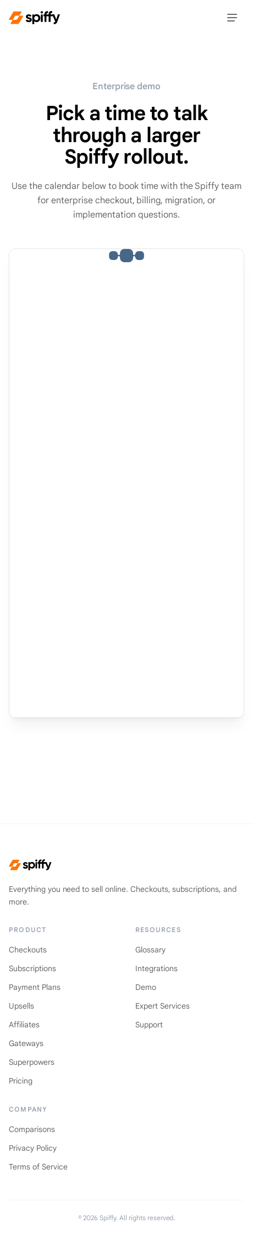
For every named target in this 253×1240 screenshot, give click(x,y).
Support (149, 1025)
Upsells (21, 1006)
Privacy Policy (33, 1148)
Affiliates (24, 1025)
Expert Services (162, 1006)
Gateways (26, 1043)
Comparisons (32, 1129)
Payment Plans (35, 987)
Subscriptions (32, 968)
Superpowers (31, 1062)
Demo (145, 987)
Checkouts (28, 950)
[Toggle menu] (232, 18)
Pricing (20, 1081)
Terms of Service (38, 1167)
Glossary (150, 950)
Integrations (156, 968)
